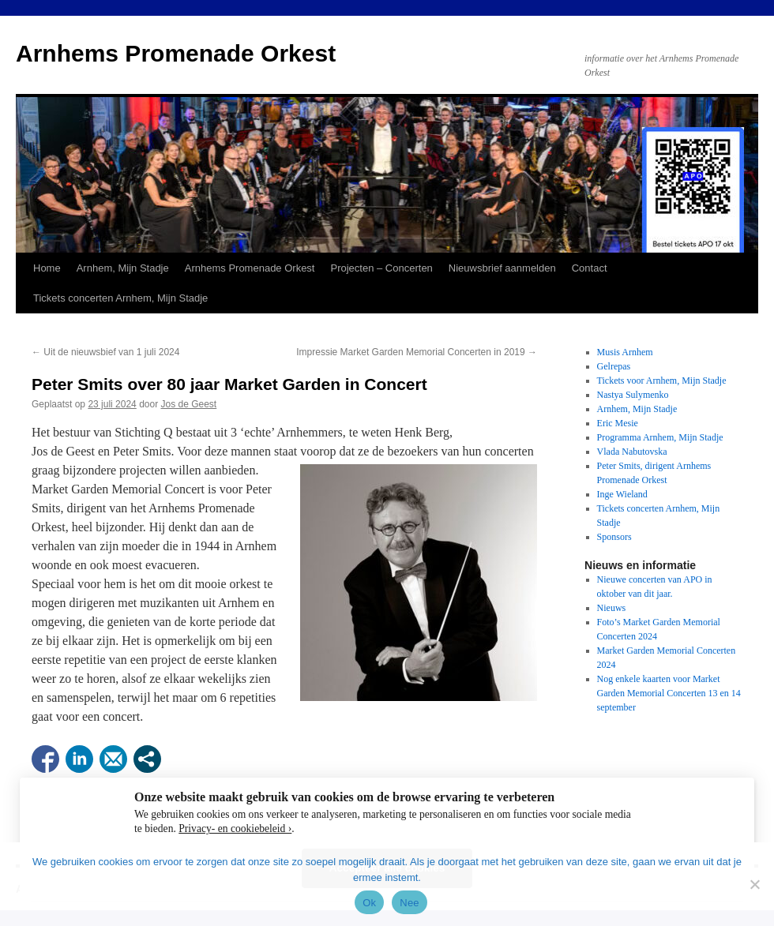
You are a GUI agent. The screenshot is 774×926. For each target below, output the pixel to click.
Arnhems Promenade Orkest (176, 53)
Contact (589, 268)
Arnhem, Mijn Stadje (123, 268)
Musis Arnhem (625, 352)
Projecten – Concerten (381, 268)
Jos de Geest (189, 404)
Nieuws (611, 607)
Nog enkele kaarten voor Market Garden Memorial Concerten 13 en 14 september (669, 693)
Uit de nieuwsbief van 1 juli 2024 (105, 352)
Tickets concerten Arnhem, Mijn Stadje (120, 298)
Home (47, 268)
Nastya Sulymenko (633, 394)
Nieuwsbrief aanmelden (502, 268)
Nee (409, 903)
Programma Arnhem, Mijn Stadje (660, 437)
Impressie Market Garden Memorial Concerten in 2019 (416, 352)
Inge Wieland (622, 494)
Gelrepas (614, 366)
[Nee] (754, 884)
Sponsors (614, 536)
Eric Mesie (617, 423)
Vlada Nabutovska (632, 451)
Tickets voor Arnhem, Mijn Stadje (662, 380)
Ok (369, 903)
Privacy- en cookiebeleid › (234, 828)
